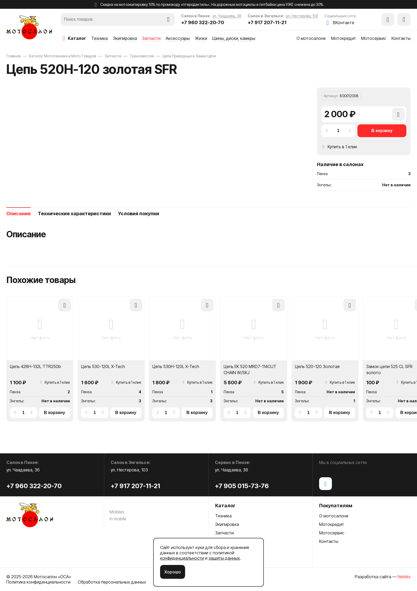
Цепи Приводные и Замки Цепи (189, 56)
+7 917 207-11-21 (267, 22)
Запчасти (113, 56)
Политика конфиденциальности (38, 582)
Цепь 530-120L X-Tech (103, 366)
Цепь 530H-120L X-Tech (175, 366)
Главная (13, 56)
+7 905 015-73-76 (242, 486)
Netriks (404, 576)
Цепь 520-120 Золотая (317, 366)
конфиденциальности (182, 558)
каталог (77, 38)
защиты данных (224, 558)
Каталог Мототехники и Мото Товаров (62, 56)
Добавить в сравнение (398, 117)
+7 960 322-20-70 (202, 22)
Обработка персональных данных (112, 582)
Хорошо (172, 572)
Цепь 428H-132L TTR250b (35, 366)
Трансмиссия (142, 56)
